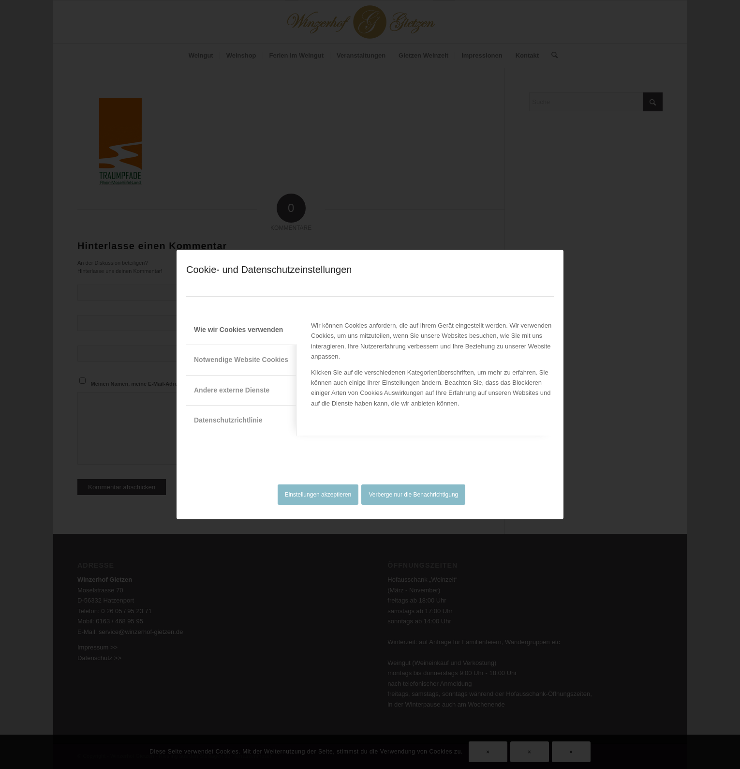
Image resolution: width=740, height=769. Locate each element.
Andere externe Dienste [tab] (231, 390)
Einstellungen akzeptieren (318, 494)
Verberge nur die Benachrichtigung (414, 494)
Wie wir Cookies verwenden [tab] (238, 329)
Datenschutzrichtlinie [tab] (228, 420)
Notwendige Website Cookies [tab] (241, 359)
